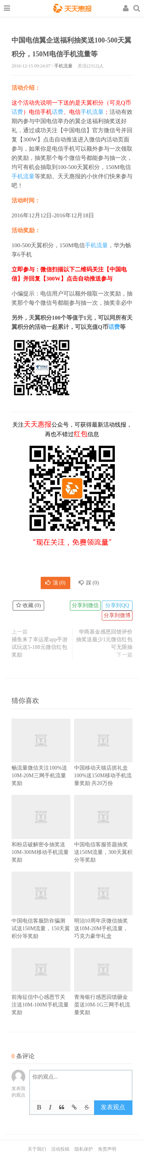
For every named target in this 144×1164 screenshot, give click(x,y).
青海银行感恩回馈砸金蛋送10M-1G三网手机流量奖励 (103, 991)
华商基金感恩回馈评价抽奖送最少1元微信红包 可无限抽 (104, 639)
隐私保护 (83, 1149)
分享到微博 (117, 615)
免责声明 (107, 1149)
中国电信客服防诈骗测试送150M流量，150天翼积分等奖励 (41, 915)
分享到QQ (117, 605)
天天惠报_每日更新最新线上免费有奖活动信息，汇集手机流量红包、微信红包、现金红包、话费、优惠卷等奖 (72, 9)
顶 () (55, 583)
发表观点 (113, 1107)
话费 (17, 112)
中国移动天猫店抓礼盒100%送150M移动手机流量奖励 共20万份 (103, 762)
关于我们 (37, 1149)
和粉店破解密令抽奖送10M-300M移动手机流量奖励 (41, 838)
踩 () (89, 583)
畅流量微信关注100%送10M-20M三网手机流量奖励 (41, 762)
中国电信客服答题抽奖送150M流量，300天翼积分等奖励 (103, 838)
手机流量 (63, 66)
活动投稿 (60, 1149)
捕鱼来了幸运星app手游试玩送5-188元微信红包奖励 (40, 647)
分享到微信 (85, 605)
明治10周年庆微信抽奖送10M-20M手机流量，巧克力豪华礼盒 (103, 915)
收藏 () (28, 605)
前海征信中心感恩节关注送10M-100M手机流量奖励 (41, 991)
